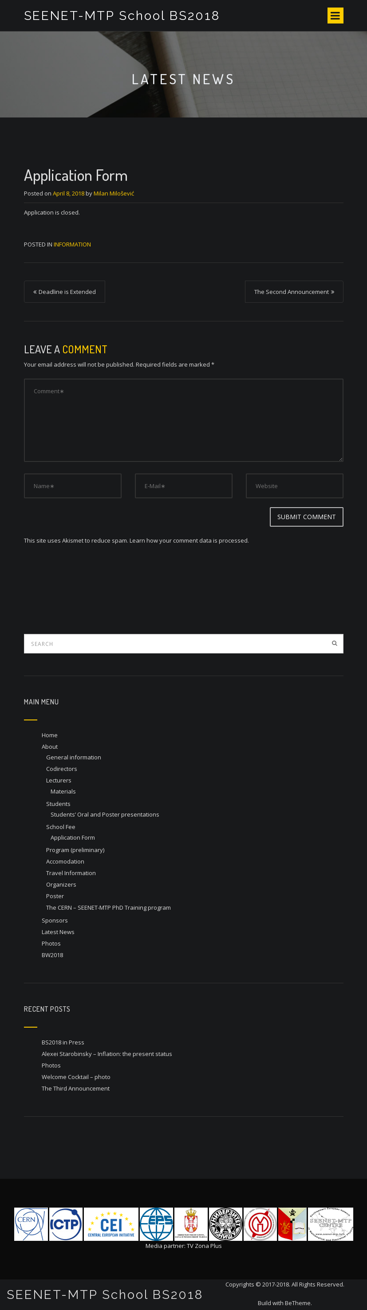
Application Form (73, 837)
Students (58, 804)
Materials (63, 791)
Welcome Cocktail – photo (76, 1077)
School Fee (60, 827)
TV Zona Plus (204, 1246)
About (50, 747)
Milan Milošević (114, 193)
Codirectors (61, 769)
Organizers (61, 884)
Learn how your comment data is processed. (189, 540)
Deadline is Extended (67, 292)
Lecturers (58, 780)
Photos (51, 943)
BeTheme (298, 1303)
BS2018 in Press (63, 1042)
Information (72, 244)
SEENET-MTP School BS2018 (122, 15)
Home (50, 735)
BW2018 (52, 955)
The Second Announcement (291, 292)
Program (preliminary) (75, 850)
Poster (55, 896)
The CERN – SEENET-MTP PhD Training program (108, 907)
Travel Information (71, 873)
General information (73, 757)
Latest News (58, 932)
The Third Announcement (76, 1088)
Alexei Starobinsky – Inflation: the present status (107, 1054)
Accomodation (65, 861)
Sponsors (55, 920)
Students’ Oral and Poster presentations (105, 814)
